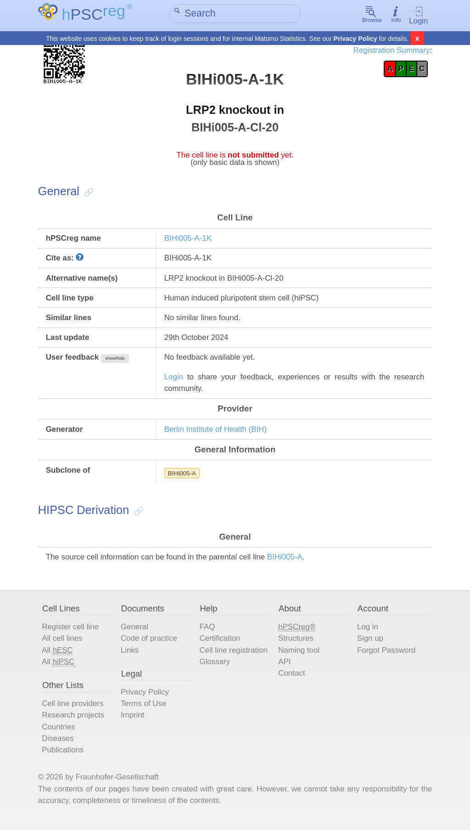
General (136, 632)
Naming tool (299, 656)
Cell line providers (74, 710)
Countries (60, 733)
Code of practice (150, 644)
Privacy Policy (355, 38)
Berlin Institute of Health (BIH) (217, 433)
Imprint (133, 721)
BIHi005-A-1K (189, 240)
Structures (296, 644)
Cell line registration (234, 656)
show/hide (117, 361)
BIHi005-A (182, 477)
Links (131, 656)
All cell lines (63, 644)
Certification (220, 644)
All (58, 656)
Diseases (59, 745)
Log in (366, 632)
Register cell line (72, 632)
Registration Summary (390, 50)
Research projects (74, 721)
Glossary (215, 668)
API (284, 668)
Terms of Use (145, 710)
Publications (64, 757)
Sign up (369, 644)
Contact (291, 679)
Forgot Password (385, 656)
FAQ (207, 632)
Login (417, 16)
